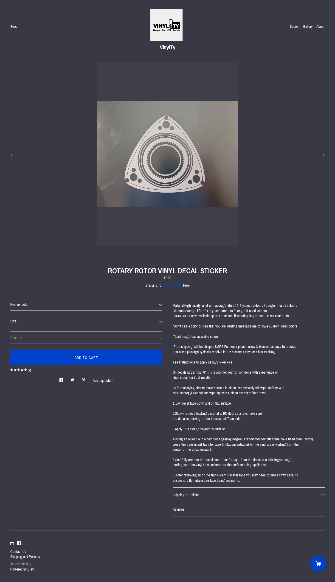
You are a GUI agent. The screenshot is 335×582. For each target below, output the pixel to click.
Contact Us (18, 551)
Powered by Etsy (22, 569)
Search (294, 26)
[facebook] (19, 543)
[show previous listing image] (21, 153)
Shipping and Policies (25, 556)
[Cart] (318, 564)
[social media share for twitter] (72, 378)
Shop (13, 26)
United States (172, 285)
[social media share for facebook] (61, 378)
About (320, 26)
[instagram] (12, 543)
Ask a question (103, 380)
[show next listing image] (313, 153)
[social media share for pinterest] (83, 378)
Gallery (308, 26)
